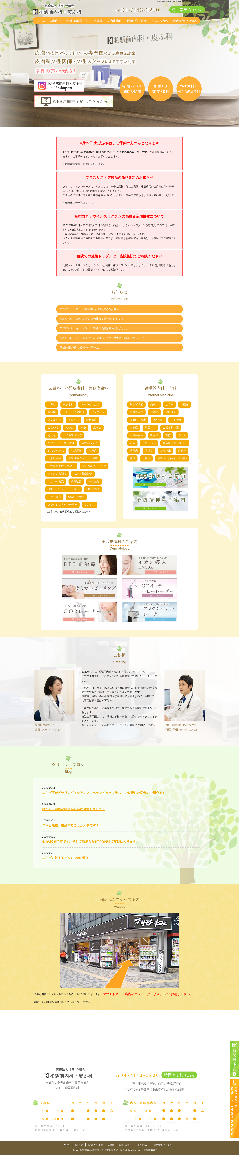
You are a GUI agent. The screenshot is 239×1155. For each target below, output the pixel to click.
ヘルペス (73, 419)
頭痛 (132, 442)
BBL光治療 (92, 489)
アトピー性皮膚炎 (73, 412)
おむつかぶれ (56, 450)
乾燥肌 (52, 412)
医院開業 (147, 1150)
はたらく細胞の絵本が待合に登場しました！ (73, 809)
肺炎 (132, 458)
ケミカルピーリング (94, 465)
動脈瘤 (154, 435)
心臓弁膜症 (136, 435)
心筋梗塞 (176, 419)
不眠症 (149, 450)
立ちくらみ (149, 442)
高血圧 (154, 404)
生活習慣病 (136, 404)
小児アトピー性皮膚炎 (61, 442)
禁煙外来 (165, 450)
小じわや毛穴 (56, 481)
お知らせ (79, 1145)
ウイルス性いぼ (72, 435)
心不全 (182, 435)
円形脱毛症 (54, 458)
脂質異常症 (136, 412)
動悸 (168, 435)
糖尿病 (134, 450)
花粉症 (146, 458)
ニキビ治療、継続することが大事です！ (70, 825)
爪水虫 (97, 427)
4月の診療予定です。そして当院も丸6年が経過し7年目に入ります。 (90, 841)
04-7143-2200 (98, 234)
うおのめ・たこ (90, 404)
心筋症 (134, 427)
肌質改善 (76, 481)
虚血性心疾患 (138, 419)
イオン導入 (54, 496)
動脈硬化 (170, 412)
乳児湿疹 (76, 450)
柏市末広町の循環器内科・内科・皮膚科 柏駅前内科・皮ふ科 (103, 1150)
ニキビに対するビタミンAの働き (65, 858)
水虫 (83, 427)
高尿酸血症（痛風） (175, 442)
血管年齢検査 (171, 427)
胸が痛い (158, 419)
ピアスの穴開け (57, 473)
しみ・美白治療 (83, 473)
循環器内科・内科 (95, 1145)
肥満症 (154, 412)
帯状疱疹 (91, 419)
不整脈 (185, 404)
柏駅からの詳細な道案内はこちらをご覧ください (62, 1002)
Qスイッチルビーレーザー (63, 489)
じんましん (98, 412)
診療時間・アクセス (162, 1145)
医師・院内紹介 (125, 1145)
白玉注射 (94, 481)
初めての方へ (143, 1145)
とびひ (70, 427)
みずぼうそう (90, 442)
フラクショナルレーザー (62, 504)
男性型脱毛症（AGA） (61, 465)
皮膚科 (111, 1145)
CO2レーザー (76, 496)
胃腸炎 (182, 450)
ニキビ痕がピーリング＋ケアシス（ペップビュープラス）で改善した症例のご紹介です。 (105, 792)
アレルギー (54, 419)
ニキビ (52, 404)
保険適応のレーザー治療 (83, 458)
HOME (67, 1145)
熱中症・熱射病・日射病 (172, 458)
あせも (52, 435)
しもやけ (53, 427)
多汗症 (93, 450)
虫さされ (68, 404)
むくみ (169, 404)
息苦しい (150, 427)
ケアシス (89, 504)
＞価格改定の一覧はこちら (78, 202)
